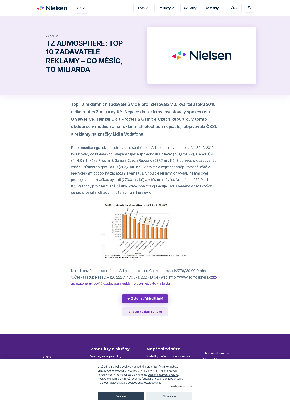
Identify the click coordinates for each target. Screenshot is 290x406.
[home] (50, 8)
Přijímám (121, 396)
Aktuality (189, 8)
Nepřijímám (169, 396)
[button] (81, 8)
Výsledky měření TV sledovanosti (168, 357)
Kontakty (212, 8)
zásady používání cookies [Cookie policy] (163, 374)
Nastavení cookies (181, 386)
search (249, 7)
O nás (47, 357)
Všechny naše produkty (105, 357)
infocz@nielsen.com (216, 353)
